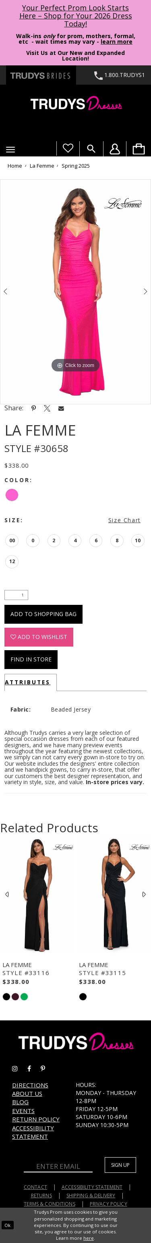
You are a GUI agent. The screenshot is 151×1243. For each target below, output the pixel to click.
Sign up (120, 1165)
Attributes (27, 682)
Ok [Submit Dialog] (7, 1225)
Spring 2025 (76, 166)
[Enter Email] (58, 1166)
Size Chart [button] (124, 520)
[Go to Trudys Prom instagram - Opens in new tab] (19, 1069)
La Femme (42, 166)
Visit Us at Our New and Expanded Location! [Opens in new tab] (75, 55)
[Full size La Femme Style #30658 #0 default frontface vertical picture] (75, 292)
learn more (116, 41)
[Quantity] (16, 595)
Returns (41, 1195)
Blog (20, 1102)
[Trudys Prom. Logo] (75, 104)
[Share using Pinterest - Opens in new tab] (33, 408)
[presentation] (37, 894)
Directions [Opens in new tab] (30, 1085)
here (88, 1238)
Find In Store (31, 659)
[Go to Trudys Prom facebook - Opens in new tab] (34, 1069)
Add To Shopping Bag (43, 614)
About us (27, 1093)
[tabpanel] (75, 292)
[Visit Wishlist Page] (67, 148)
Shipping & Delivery (91, 1195)
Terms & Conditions (49, 1203)
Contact (35, 1187)
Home (15, 166)
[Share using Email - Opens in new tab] (61, 408)
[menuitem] (138, 148)
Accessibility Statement (33, 1132)
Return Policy (36, 1119)
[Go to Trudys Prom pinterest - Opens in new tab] (47, 1069)
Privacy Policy (108, 1203)
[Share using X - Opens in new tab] (47, 408)
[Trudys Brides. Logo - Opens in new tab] (41, 75)
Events (23, 1111)
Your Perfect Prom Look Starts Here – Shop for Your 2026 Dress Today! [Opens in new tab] (75, 15)
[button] (10, 149)
